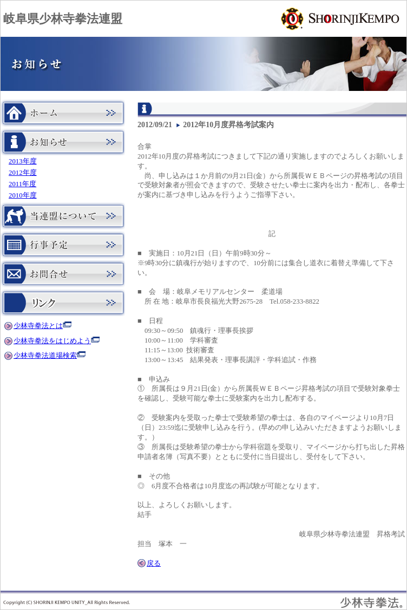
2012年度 (23, 172)
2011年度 (22, 184)
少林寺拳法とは (38, 326)
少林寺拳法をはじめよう (52, 341)
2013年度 (23, 161)
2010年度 (23, 195)
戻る (154, 563)
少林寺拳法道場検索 (45, 355)
